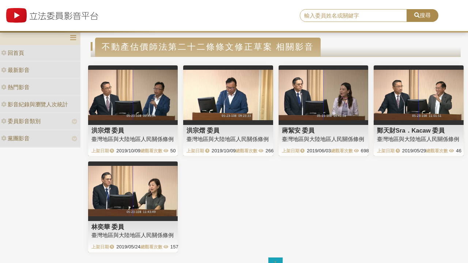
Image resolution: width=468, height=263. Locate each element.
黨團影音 (15, 138)
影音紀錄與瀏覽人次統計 (34, 104)
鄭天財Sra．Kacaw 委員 (411, 130)
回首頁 (12, 53)
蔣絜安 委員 (298, 130)
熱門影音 (15, 87)
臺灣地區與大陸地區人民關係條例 (132, 139)
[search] (353, 15)
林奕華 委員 (107, 227)
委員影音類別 (21, 121)
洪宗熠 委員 (107, 130)
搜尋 (422, 15)
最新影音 (15, 70)
